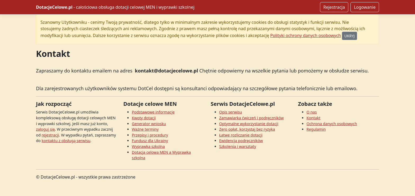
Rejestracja (334, 7)
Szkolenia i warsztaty (237, 146)
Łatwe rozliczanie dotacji (241, 135)
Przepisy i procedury (150, 135)
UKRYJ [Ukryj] (349, 35)
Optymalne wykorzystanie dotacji (248, 123)
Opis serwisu (230, 112)
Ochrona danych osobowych (331, 123)
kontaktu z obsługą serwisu (66, 140)
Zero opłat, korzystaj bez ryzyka (247, 129)
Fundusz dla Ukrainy (150, 140)
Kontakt (313, 117)
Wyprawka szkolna (148, 146)
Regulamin (316, 129)
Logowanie (365, 7)
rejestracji (50, 135)
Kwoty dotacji (144, 117)
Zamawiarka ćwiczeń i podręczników (251, 117)
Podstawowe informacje (153, 112)
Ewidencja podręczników (241, 140)
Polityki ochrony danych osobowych (305, 35)
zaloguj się (45, 129)
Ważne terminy (145, 129)
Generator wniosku (149, 123)
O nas (311, 112)
